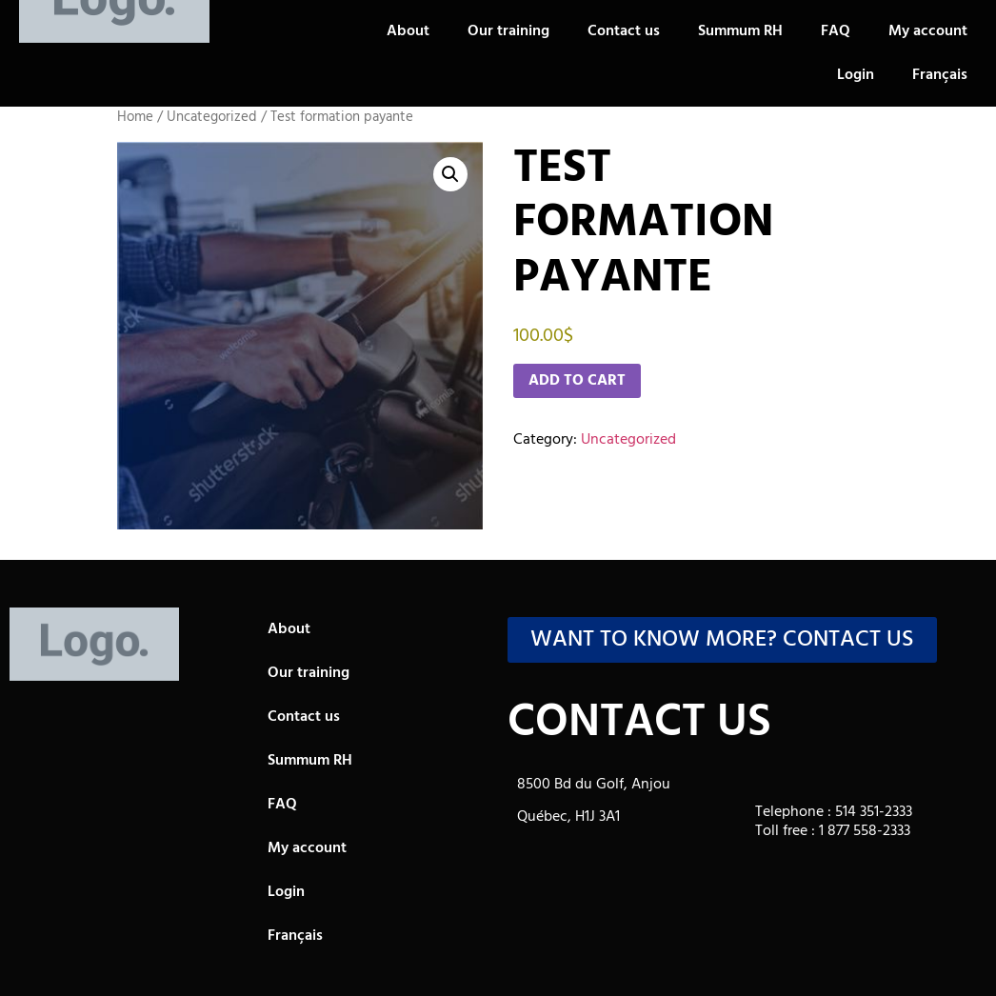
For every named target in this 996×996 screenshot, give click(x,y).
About (408, 31)
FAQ (835, 31)
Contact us (624, 31)
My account (927, 31)
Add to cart (577, 381)
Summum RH (740, 31)
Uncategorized (212, 117)
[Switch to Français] (939, 75)
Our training (508, 31)
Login (855, 75)
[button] (450, 174)
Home (135, 117)
